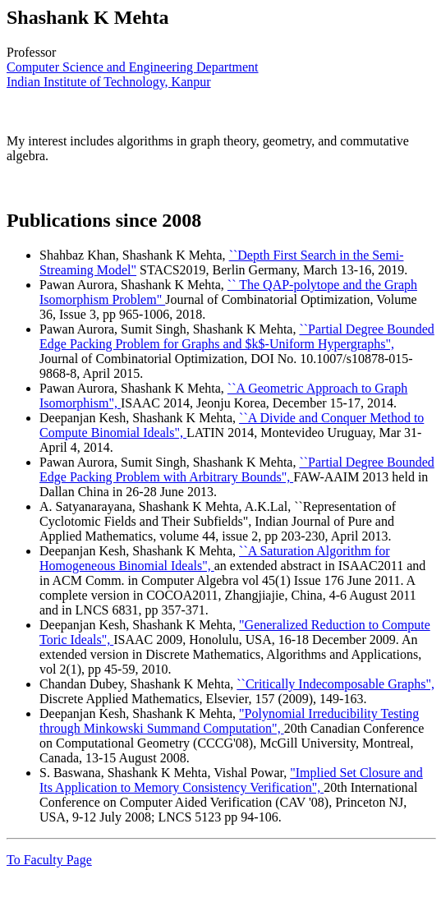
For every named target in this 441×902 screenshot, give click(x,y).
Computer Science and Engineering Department (133, 67)
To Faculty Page (49, 860)
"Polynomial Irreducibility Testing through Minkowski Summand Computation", (229, 720)
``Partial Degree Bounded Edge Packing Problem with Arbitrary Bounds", (236, 469)
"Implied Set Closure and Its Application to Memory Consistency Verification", (231, 780)
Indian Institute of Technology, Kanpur (109, 82)
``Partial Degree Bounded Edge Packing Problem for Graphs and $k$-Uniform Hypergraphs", (236, 336)
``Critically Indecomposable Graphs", (335, 684)
